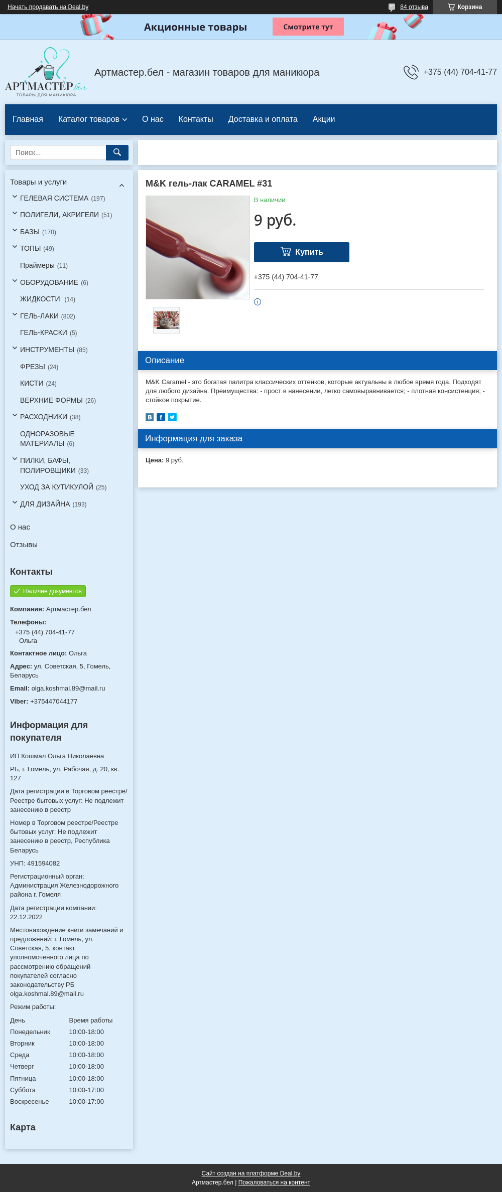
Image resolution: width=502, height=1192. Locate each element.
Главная (28, 119)
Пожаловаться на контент (274, 1182)
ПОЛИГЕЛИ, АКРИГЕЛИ (59, 215)
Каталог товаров (88, 119)
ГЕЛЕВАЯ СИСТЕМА (54, 198)
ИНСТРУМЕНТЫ (47, 350)
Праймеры (37, 265)
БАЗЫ (30, 232)
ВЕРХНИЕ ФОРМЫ (51, 400)
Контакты (196, 119)
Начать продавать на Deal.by (48, 7)
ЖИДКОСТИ (41, 299)
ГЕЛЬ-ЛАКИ (39, 316)
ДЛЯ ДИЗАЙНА (45, 504)
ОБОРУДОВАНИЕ (49, 282)
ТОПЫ (30, 248)
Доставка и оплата (263, 119)
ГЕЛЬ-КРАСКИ (43, 332)
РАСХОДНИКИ (43, 417)
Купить (309, 252)
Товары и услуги (38, 182)
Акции (324, 119)
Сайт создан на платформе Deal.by (251, 1173)
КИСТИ (31, 383)
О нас (153, 119)
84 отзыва (414, 7)
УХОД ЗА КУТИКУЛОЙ (56, 487)
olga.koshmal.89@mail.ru (68, 688)
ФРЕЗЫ (32, 367)
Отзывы (24, 544)
